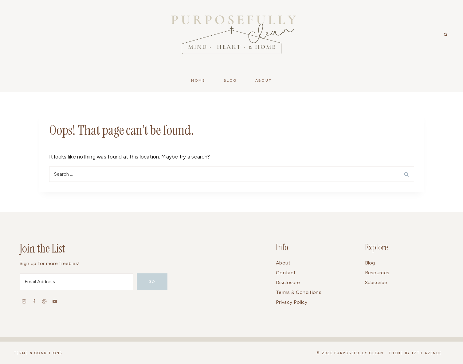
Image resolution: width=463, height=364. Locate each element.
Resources (377, 273)
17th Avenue (427, 353)
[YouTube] (54, 301)
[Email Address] (76, 281)
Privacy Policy (291, 302)
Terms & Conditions (298, 292)
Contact (286, 273)
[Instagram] (24, 301)
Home (198, 80)
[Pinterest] (44, 301)
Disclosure (288, 282)
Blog (370, 263)
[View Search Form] (445, 34)
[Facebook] (34, 301)
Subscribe (376, 282)
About (283, 263)
